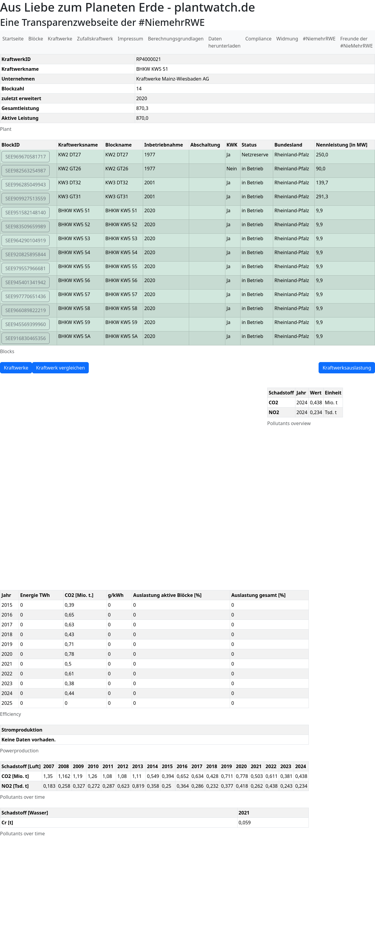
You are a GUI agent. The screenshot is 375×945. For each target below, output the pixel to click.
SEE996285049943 (25, 184)
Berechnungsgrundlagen (175, 38)
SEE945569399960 (25, 324)
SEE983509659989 (25, 226)
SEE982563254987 (25, 170)
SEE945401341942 (25, 282)
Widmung (287, 38)
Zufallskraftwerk (95, 38)
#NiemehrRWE (319, 38)
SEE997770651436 (25, 296)
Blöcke (36, 38)
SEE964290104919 (25, 240)
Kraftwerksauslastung (346, 367)
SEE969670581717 (25, 156)
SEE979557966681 (25, 268)
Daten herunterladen (224, 42)
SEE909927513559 (25, 198)
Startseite (13, 38)
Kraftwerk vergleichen (60, 367)
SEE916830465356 (25, 338)
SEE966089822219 (25, 310)
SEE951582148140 (25, 212)
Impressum (130, 38)
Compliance (258, 38)
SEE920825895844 (25, 254)
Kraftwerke (60, 38)
